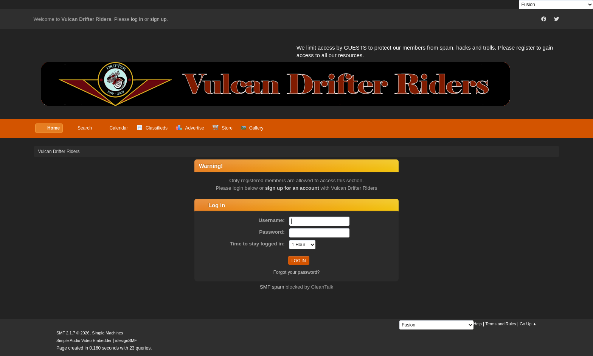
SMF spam (272, 287)
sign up (158, 19)
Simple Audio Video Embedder (84, 340)
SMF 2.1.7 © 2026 (73, 333)
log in (137, 19)
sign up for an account (292, 188)
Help (477, 324)
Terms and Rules (501, 324)
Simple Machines (107, 333)
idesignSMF (126, 340)
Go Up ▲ (528, 324)
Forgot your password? (296, 272)
